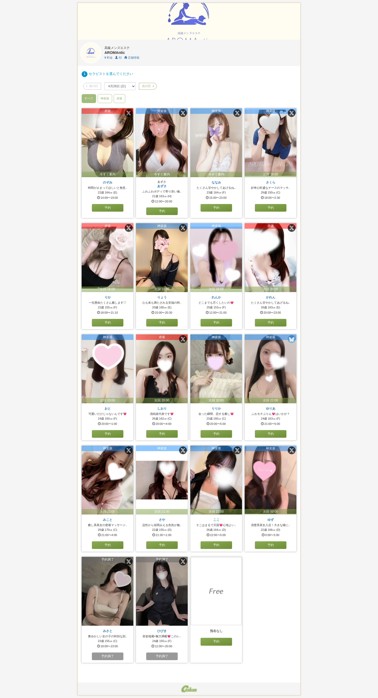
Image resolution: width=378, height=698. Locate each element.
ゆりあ (270, 408)
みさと (107, 631)
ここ (216, 520)
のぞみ (107, 182)
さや (162, 520)
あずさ (162, 186)
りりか (216, 408)
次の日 (147, 86)
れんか (216, 297)
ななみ (216, 182)
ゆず (270, 520)
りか (107, 297)
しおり (162, 408)
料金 (108, 57)
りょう (162, 297)
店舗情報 (131, 57)
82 (118, 57)
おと (107, 408)
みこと (107, 520)
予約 (107, 208)
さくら (270, 182)
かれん (270, 297)
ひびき (162, 631)
